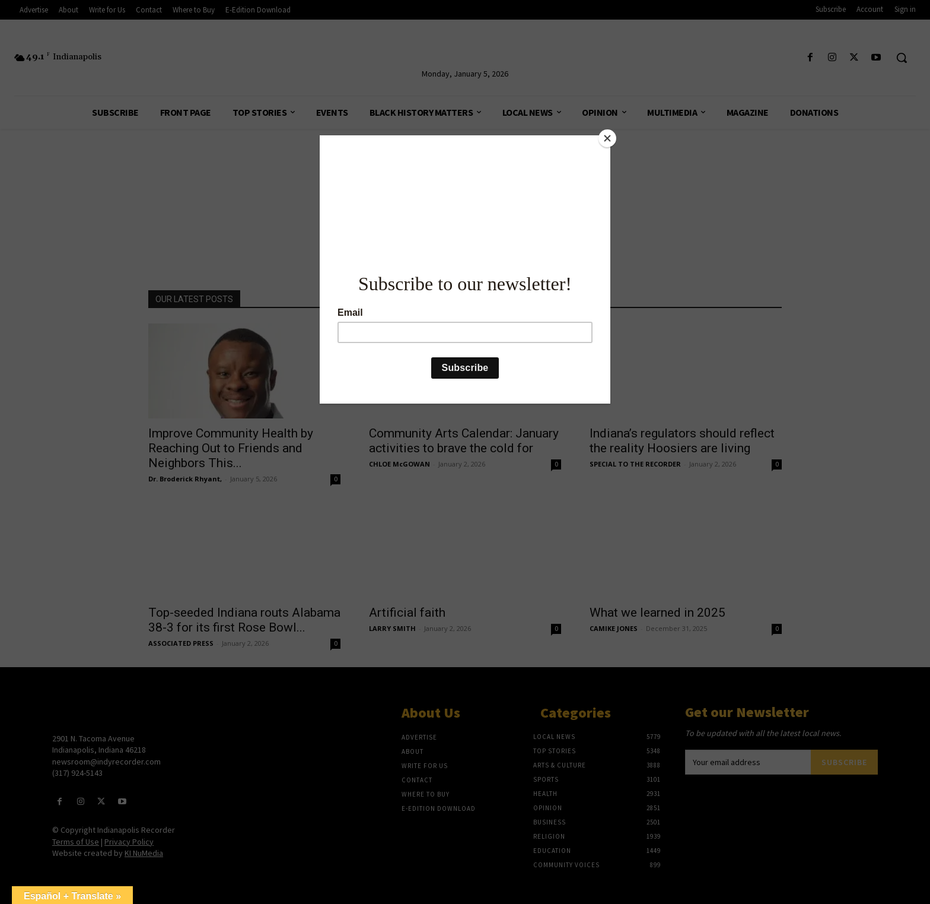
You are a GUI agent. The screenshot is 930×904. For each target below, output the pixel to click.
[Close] (607, 138)
